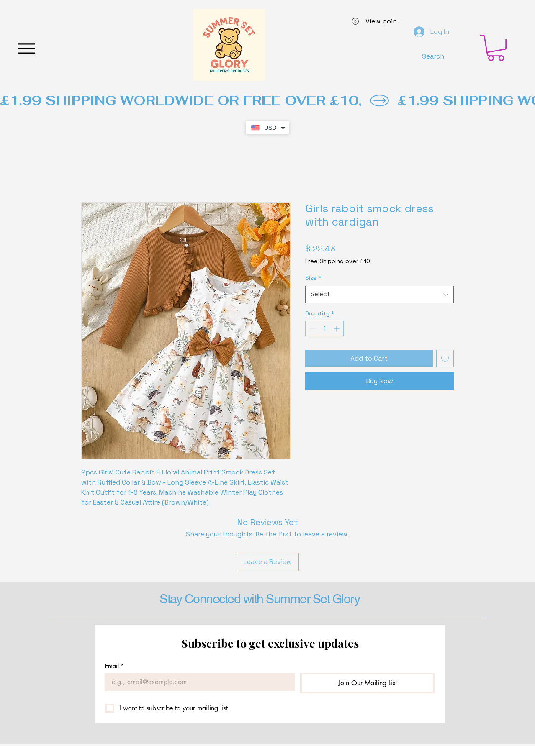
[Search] (433, 56)
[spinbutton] (324, 328)
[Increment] (337, 328)
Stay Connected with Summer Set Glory (259, 599)
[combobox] (379, 294)
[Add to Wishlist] (445, 358)
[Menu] (26, 48)
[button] (496, 48)
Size (313, 278)
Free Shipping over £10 (337, 261)
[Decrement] (311, 328)
